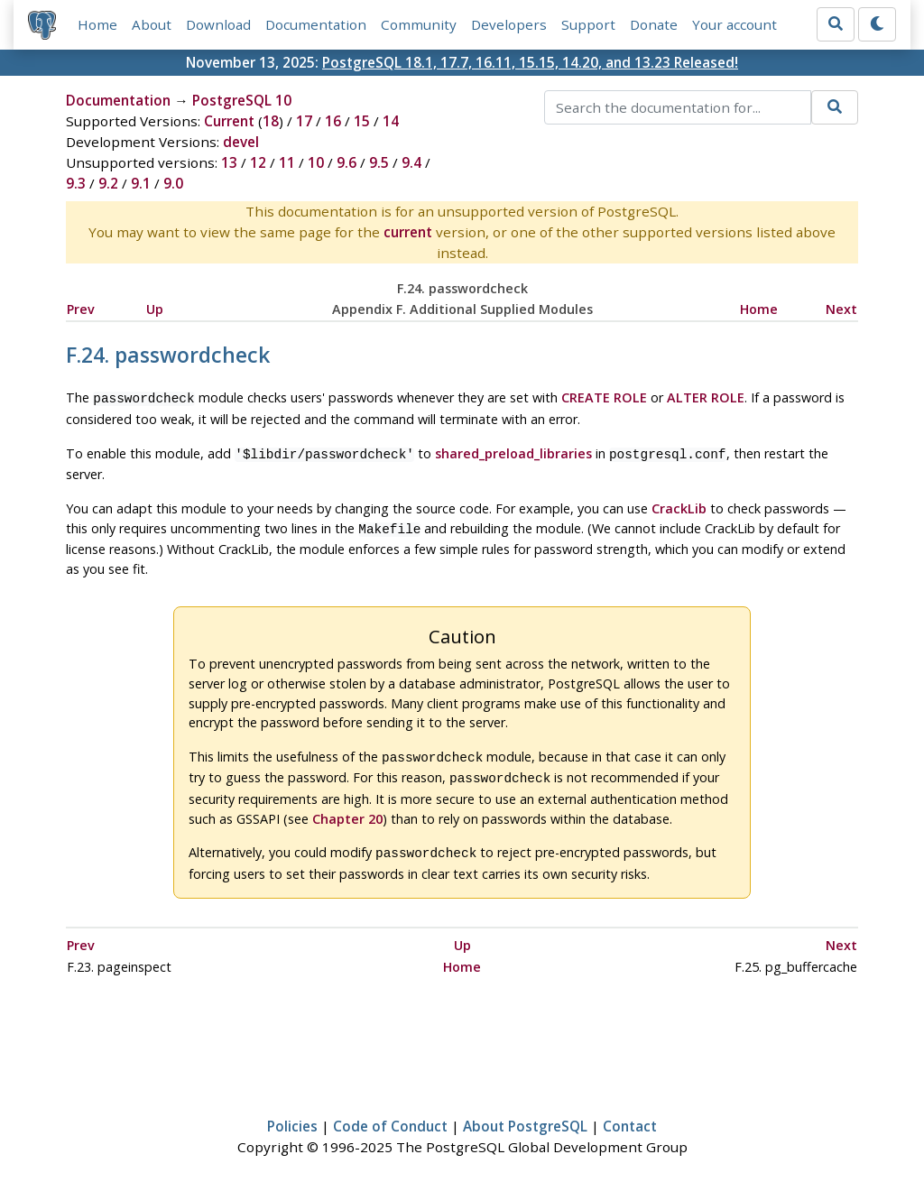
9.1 (141, 183)
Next (841, 309)
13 (229, 162)
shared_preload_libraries (513, 451)
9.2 (108, 183)
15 (362, 121)
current (407, 232)
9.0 (173, 183)
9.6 (346, 162)
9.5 (379, 162)
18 (271, 121)
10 (316, 162)
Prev (81, 309)
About (151, 24)
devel (241, 142)
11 (287, 162)
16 (333, 121)
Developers (509, 24)
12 (258, 162)
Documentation (315, 24)
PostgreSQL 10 (241, 100)
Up (154, 309)
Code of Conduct (390, 1115)
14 (391, 121)
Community (419, 24)
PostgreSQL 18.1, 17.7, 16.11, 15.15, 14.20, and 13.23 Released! (530, 62)
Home (97, 24)
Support (588, 24)
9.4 (411, 162)
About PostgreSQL (525, 1115)
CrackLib (679, 504)
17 (304, 121)
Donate (654, 24)
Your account (734, 24)
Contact (630, 1115)
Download (218, 24)
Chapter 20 (347, 809)
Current (229, 121)
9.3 (76, 183)
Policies (292, 1115)
